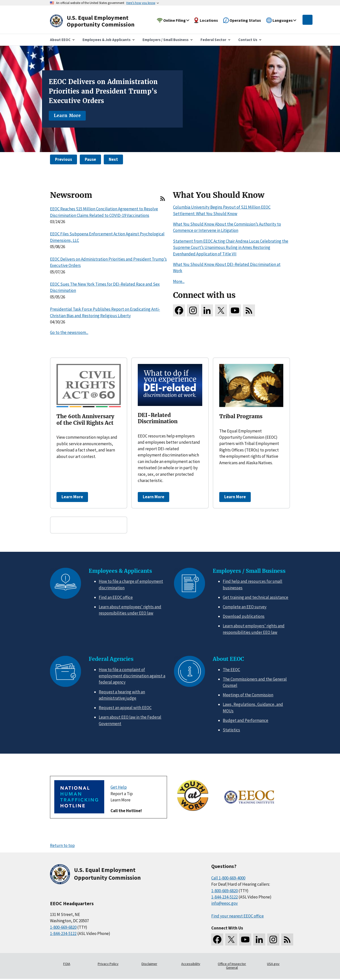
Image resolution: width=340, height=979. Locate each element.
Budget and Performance (245, 720)
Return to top (62, 845)
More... (178, 281)
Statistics (231, 730)
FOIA (66, 963)
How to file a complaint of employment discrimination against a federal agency (132, 676)
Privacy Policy (108, 963)
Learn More (67, 115)
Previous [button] (63, 159)
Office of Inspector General (232, 965)
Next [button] (113, 159)
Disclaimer (149, 963)
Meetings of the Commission (248, 695)
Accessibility (190, 963)
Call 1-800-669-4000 (228, 878)
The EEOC (231, 669)
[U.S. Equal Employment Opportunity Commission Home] (98, 21)
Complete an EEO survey (244, 607)
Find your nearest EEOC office (237, 916)
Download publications (243, 616)
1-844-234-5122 (63, 933)
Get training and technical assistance (255, 597)
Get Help (118, 787)
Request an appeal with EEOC (125, 707)
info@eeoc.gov (224, 903)
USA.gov (273, 963)
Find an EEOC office (116, 597)
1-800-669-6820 (63, 927)
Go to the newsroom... (69, 332)
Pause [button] (90, 159)
